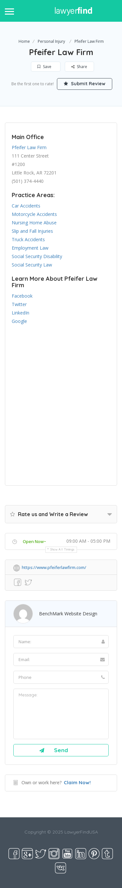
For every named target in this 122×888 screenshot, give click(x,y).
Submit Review (84, 84)
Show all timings (62, 549)
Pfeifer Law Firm (29, 147)
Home (24, 41)
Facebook (22, 296)
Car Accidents (26, 206)
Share (79, 66)
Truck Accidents (28, 239)
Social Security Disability (37, 256)
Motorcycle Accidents (34, 214)
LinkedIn (20, 313)
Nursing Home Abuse (34, 222)
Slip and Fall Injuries (32, 231)
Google (19, 321)
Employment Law (30, 248)
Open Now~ (34, 541)
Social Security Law (32, 265)
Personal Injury (51, 41)
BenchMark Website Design (68, 613)
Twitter (19, 304)
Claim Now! (77, 782)
